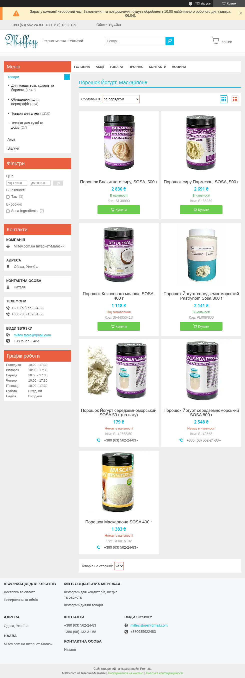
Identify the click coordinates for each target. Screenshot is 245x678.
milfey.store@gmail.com (32, 335)
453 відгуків (203, 3)
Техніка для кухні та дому (27, 125)
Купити (121, 210)
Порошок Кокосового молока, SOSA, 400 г (119, 296)
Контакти (157, 67)
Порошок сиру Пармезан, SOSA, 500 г (201, 182)
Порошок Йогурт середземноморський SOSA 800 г (201, 412)
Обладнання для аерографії (24, 101)
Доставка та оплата (20, 592)
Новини (179, 67)
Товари (116, 67)
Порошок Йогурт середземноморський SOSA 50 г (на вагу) (118, 412)
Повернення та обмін (21, 600)
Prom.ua (146, 669)
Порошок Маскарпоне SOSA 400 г (118, 522)
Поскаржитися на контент (126, 673)
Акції (100, 67)
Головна (82, 67)
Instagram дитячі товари (83, 605)
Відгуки (13, 148)
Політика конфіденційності (164, 673)
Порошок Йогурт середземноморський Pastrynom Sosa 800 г (201, 296)
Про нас (135, 67)
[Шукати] (170, 41)
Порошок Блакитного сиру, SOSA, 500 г (118, 182)
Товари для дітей (25, 113)
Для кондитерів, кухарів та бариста (32, 87)
